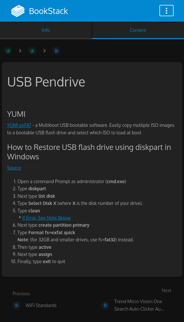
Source (14, 167)
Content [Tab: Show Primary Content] (138, 30)
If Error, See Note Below (46, 218)
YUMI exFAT (19, 125)
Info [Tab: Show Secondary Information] (46, 30)
